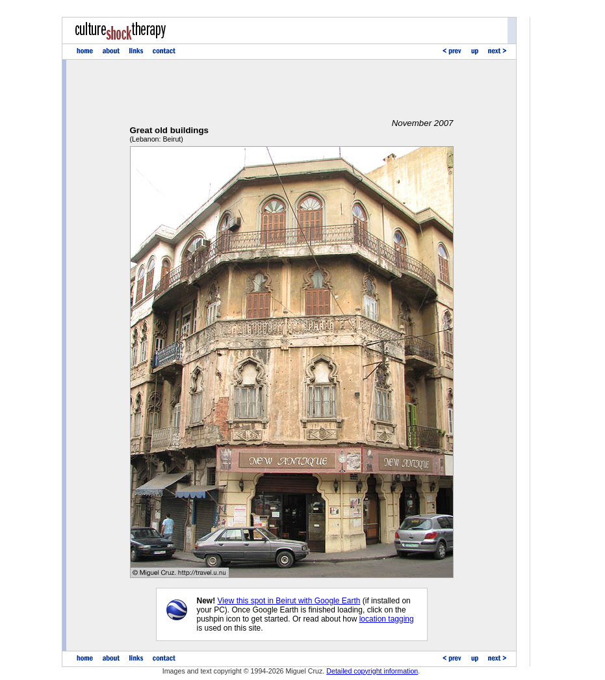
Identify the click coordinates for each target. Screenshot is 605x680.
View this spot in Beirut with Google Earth (289, 600)
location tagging (386, 618)
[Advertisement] (292, 88)
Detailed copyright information (372, 671)
